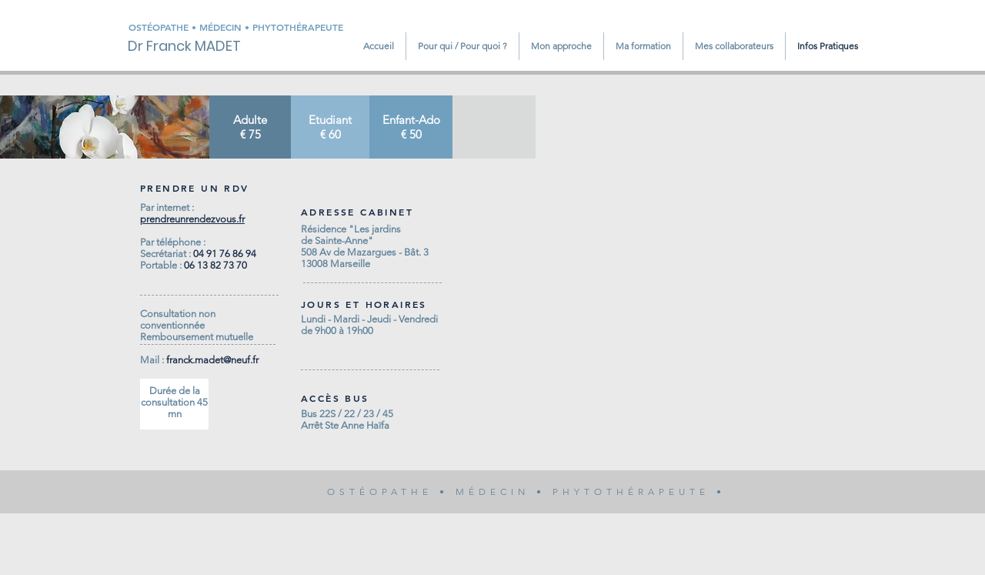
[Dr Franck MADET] (195, 46)
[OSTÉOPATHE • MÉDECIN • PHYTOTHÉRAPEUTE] (249, 27)
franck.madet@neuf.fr (212, 360)
